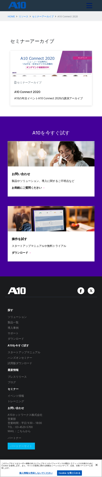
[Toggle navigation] (89, 5)
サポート (13, 333)
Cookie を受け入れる (70, 472)
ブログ (12, 382)
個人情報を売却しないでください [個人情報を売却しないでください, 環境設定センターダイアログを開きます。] (36, 472)
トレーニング (16, 401)
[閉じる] (96, 465)
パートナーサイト (21, 446)
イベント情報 (16, 396)
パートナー (14, 438)
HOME (11, 16)
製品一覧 (13, 322)
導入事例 (13, 328)
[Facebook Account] (81, 290)
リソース (23, 16)
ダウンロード (16, 338)
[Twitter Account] (91, 290)
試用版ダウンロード (20, 363)
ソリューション (17, 317)
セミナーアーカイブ (43, 16)
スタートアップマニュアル (24, 352)
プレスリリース (17, 377)
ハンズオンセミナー (20, 358)
